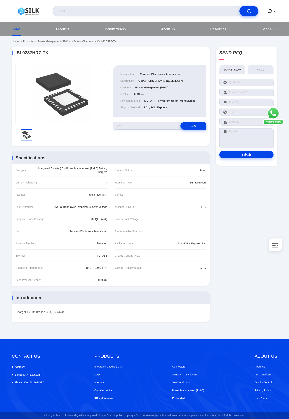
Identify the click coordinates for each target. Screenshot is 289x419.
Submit (246, 154)
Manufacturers (115, 29)
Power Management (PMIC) (54, 41)
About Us (168, 29)
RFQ (193, 125)
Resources (218, 29)
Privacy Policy (263, 390)
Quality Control (263, 382)
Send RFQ (269, 29)
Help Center (262, 398)
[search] (248, 11)
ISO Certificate (263, 374)
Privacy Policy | (52, 415)
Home (16, 29)
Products (62, 29)
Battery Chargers (83, 41)
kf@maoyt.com (28, 374)
